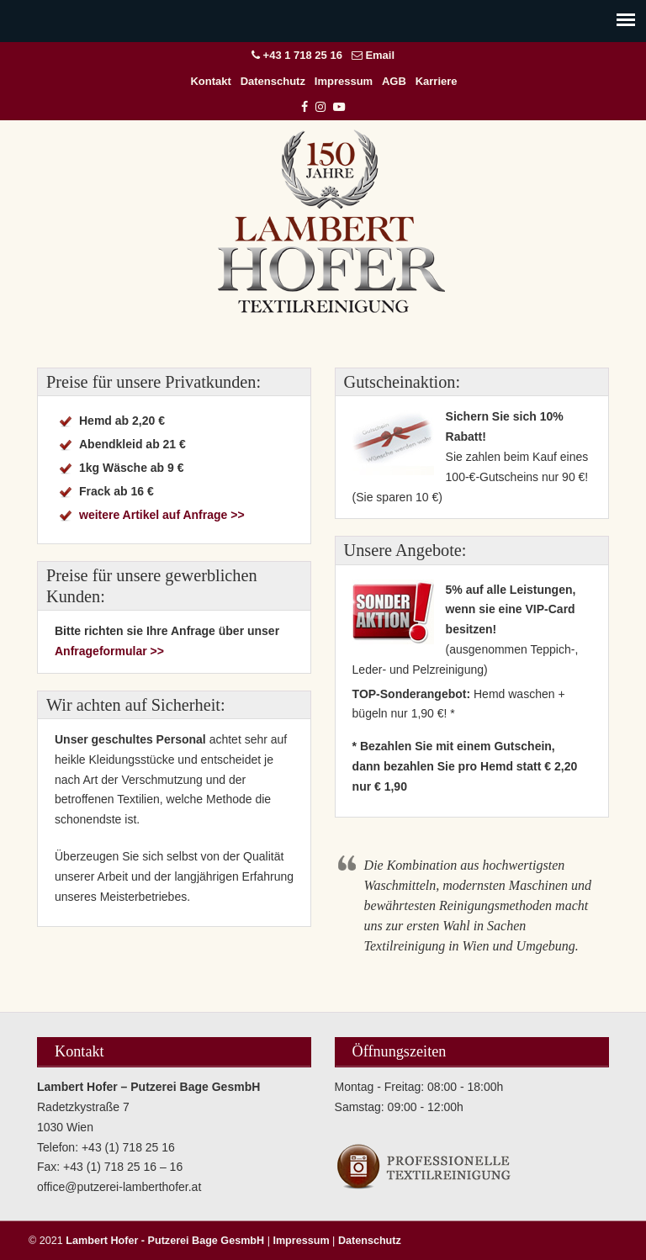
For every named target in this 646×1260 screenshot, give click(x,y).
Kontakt (210, 81)
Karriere (437, 81)
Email (379, 55)
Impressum (344, 81)
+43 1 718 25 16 (302, 55)
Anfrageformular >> (109, 651)
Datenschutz (273, 81)
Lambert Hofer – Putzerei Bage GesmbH (331, 220)
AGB (394, 81)
